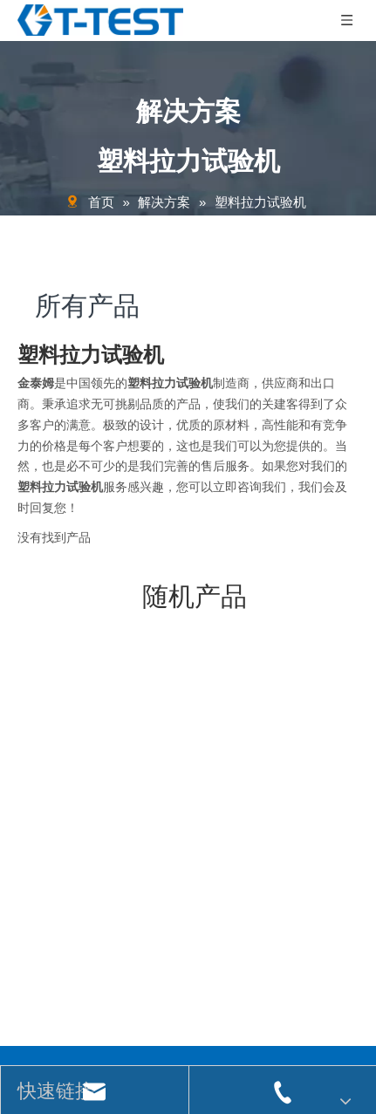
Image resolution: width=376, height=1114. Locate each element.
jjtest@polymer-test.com (98, 788)
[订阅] (331, 972)
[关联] (180, 758)
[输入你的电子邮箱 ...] (156, 972)
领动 (339, 1024)
